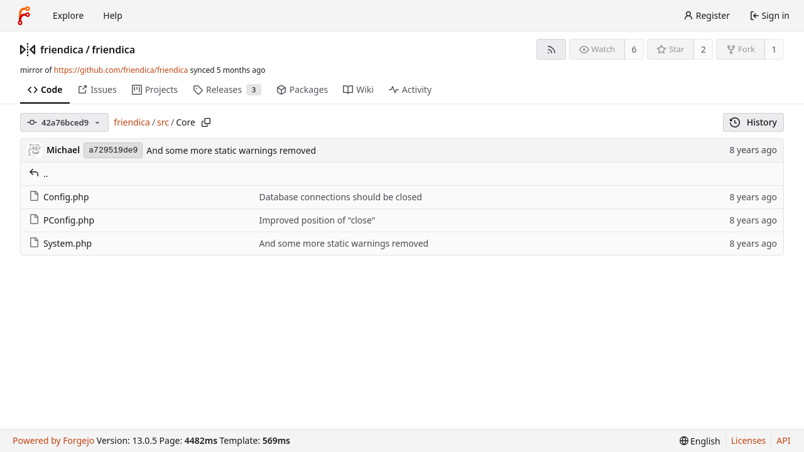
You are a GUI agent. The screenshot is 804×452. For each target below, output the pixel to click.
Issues (96, 89)
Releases (227, 89)
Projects (155, 89)
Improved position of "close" (317, 220)
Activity (410, 89)
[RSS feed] (551, 49)
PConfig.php (61, 220)
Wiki (358, 89)
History (753, 122)
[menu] (700, 441)
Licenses (748, 440)
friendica (62, 49)
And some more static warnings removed (231, 150)
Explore (68, 15)
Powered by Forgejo (53, 440)
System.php (60, 243)
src (163, 122)
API (783, 440)
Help (112, 15)
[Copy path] (206, 122)
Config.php (59, 197)
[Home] (23, 15)
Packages (302, 89)
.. (38, 174)
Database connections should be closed (340, 197)
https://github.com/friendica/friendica (121, 70)
